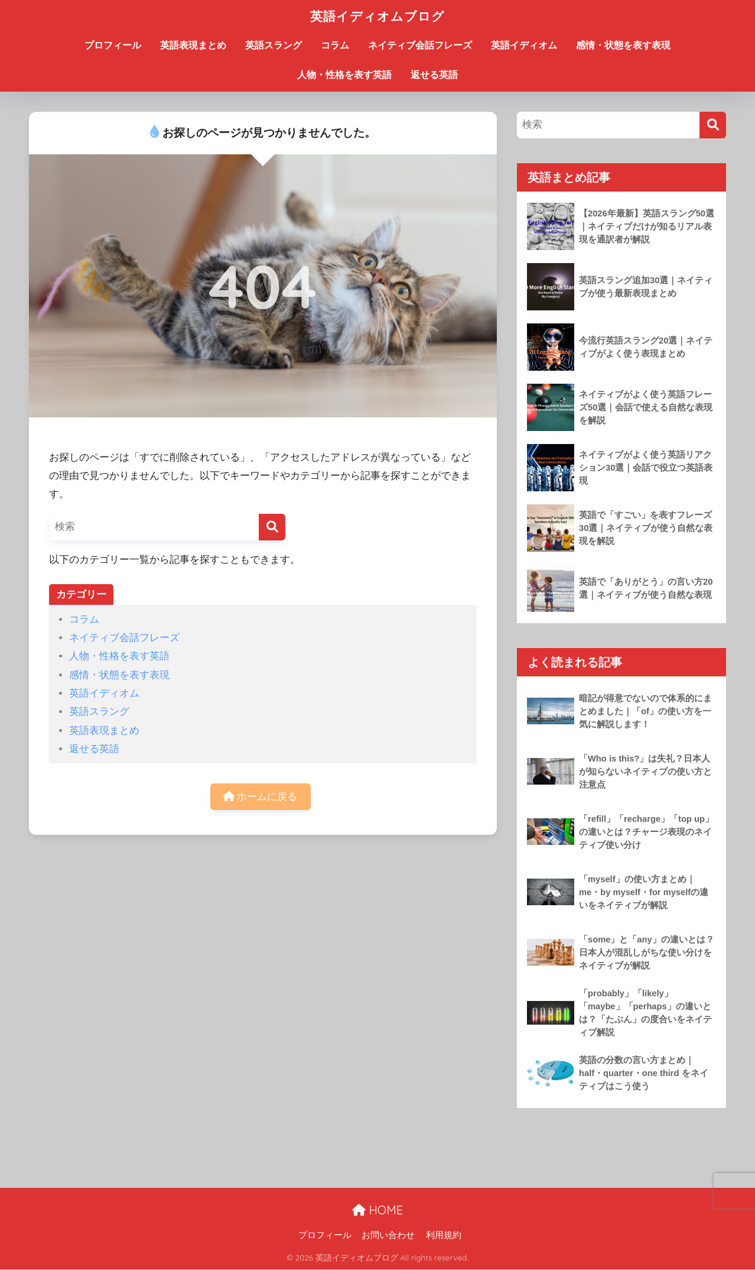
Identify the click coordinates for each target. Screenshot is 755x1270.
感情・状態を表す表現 (623, 45)
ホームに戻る (260, 796)
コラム (335, 45)
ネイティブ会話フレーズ (420, 45)
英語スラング (273, 45)
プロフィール (112, 45)
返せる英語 (434, 75)
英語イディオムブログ (377, 15)
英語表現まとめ (193, 45)
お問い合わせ (388, 1235)
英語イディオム (524, 45)
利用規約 (443, 1235)
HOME (377, 1210)
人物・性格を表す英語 (344, 75)
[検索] (272, 527)
